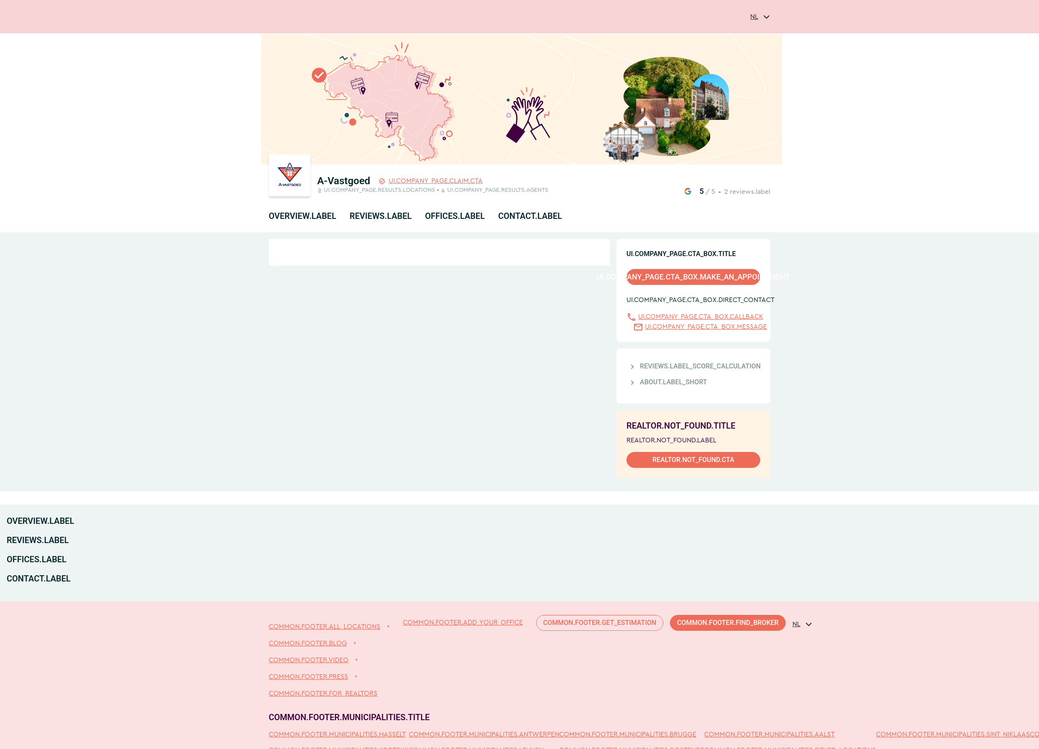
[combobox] (760, 17)
